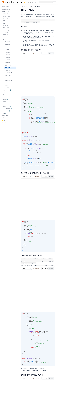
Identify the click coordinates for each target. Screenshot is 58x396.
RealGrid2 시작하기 (6, 6)
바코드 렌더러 (8, 70)
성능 (9, 92)
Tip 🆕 (9, 113)
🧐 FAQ (8, 120)
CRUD (9, 104)
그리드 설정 (9, 13)
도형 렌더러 (7, 57)
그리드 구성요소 (9, 16)
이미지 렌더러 (8, 52)
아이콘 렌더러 (8, 54)
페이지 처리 (9, 34)
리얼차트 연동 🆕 (9, 106)
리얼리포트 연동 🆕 (9, 108)
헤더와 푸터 (9, 25)
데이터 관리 (9, 32)
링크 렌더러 (7, 62)
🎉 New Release (8, 122)
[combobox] (26, 53)
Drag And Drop (9, 37)
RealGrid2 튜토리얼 (8, 9)
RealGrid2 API (8, 118)
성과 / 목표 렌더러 (8, 65)
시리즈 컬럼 (9, 83)
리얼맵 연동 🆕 (9, 111)
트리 (9, 94)
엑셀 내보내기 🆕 (9, 90)
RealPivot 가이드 (8, 115)
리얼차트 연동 (8, 75)
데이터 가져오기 (9, 30)
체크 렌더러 (7, 44)
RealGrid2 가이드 (8, 11)
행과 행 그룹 (9, 27)
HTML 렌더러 (8, 67)
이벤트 (9, 101)
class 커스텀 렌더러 (9, 78)
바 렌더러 (7, 49)
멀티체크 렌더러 (8, 47)
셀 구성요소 (9, 18)
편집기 (9, 23)
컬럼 (9, 20)
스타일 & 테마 (9, 87)
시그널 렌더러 (8, 60)
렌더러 (9, 39)
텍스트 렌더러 (8, 42)
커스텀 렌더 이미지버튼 (9, 72)
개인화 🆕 (9, 99)
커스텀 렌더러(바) (8, 80)
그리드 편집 (9, 85)
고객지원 (35, 2)
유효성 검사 (9, 97)
